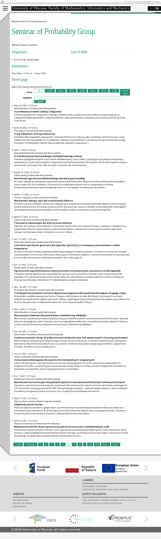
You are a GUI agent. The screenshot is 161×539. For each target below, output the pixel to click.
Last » (115, 475)
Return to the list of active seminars (29, 51)
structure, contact (53, 25)
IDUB (77, 37)
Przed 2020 (125, 123)
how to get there (53, 22)
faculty (47, 16)
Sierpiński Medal (83, 34)
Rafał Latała (33, 90)
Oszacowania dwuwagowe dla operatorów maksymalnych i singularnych (54, 390)
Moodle (106, 18)
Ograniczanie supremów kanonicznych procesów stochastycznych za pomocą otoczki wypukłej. (67, 301)
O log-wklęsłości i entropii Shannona (34, 164)
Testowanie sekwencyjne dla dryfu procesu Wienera (43, 253)
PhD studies (20, 28)
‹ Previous (30, 475)
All (39, 121)
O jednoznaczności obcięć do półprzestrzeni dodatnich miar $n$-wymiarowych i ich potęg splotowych (71, 368)
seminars (80, 25)
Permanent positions (94, 517)
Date (29, 122)
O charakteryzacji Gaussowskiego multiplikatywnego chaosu (48, 186)
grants (78, 31)
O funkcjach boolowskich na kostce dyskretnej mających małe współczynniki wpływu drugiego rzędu (70, 323)
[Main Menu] (5, 8)
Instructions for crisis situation (102, 534)
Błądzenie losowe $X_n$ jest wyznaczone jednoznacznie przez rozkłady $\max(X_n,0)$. (62, 457)
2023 (82, 121)
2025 (60, 121)
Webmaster (19, 537)
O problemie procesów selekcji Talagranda (37, 142)
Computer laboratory (115, 21)
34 (97, 475)
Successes (107, 37)
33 (90, 475)
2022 (92, 121)
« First (18, 475)
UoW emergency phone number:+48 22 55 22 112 (109, 531)
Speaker (27, 128)
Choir (105, 34)
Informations (21, 531)
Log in (157, 1)
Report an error (22, 534)
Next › (105, 475)
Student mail (110, 24)
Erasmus (18, 31)
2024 (71, 121)
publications (81, 28)
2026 (50, 121)
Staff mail (108, 27)
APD (122, 15)
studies (17, 16)
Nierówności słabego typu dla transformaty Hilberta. (43, 231)
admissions (20, 34)
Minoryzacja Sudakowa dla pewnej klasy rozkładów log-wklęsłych (50, 345)
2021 (103, 121)
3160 (43, 103)
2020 (114, 121)
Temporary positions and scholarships (105, 520)
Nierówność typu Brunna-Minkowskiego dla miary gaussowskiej (49, 208)
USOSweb (107, 15)
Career (106, 31)
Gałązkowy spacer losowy (28, 434)
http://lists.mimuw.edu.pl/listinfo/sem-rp (32, 117)
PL (151, 8)
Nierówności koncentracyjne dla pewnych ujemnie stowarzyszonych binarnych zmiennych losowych (69, 412)
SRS (116, 15)
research (79, 16)
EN (157, 8)
